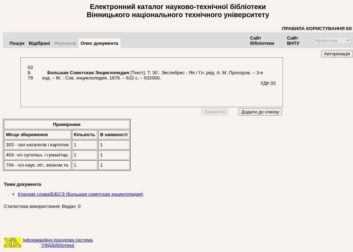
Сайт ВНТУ (293, 40)
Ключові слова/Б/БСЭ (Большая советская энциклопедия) (80, 194)
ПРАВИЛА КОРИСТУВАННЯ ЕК (317, 28)
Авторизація (337, 53)
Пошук (17, 43)
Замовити (214, 111)
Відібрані (39, 43)
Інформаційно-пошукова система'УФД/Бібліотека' (58, 242)
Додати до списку (260, 111)
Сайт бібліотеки (262, 40)
